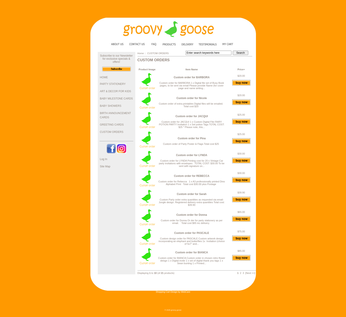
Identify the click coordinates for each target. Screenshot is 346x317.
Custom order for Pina (192, 138)
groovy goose (176, 310)
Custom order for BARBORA (192, 77)
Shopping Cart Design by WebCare (173, 292)
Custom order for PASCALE (191, 233)
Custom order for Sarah (192, 194)
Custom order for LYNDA (191, 155)
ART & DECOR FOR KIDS (115, 91)
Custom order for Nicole (192, 98)
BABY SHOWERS (110, 105)
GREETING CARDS (112, 124)
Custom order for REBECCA (191, 176)
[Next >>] (250, 273)
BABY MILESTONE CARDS (116, 98)
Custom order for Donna (191, 214)
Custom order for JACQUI (191, 116)
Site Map (105, 166)
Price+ (241, 69)
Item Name (192, 69)
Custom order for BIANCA (191, 252)
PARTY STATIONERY (113, 84)
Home (140, 53)
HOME (104, 77)
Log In (103, 159)
